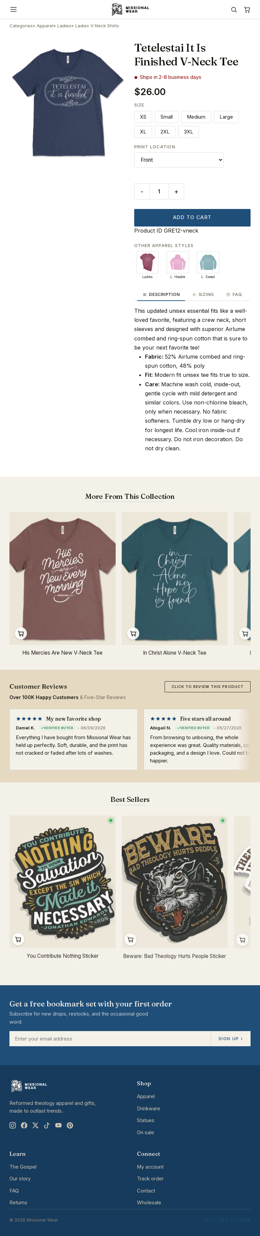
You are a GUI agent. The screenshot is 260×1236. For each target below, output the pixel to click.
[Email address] (110, 1038)
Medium (196, 117)
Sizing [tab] (203, 294)
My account (150, 1167)
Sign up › (231, 1038)
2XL (165, 132)
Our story (20, 1179)
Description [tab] (161, 294)
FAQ (14, 1191)
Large (226, 117)
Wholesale (149, 1203)
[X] (35, 1126)
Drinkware (148, 1109)
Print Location (154, 146)
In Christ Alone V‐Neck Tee (174, 655)
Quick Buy (21, 634)
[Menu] (13, 9)
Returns (18, 1203)
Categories (21, 25)
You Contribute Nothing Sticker (62, 960)
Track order (150, 1179)
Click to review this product (207, 686)
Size (139, 105)
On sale (145, 1132)
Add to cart (192, 217)
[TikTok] (47, 1126)
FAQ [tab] (234, 294)
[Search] (233, 9)
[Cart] (247, 9)
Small (167, 117)
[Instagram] (12, 1126)
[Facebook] (24, 1126)
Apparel (45, 25)
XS (143, 117)
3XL (188, 132)
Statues (145, 1120)
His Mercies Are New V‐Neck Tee (62, 654)
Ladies (64, 25)
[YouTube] (58, 1126)
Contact (146, 1191)
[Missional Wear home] (130, 9)
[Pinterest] (70, 1126)
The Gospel (22, 1167)
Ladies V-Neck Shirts (97, 25)
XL (143, 132)
